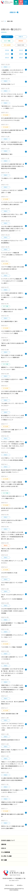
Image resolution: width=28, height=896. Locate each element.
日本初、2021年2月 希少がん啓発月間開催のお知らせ (12, 702)
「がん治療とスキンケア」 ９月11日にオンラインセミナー (12, 404)
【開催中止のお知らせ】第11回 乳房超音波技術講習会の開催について (12, 803)
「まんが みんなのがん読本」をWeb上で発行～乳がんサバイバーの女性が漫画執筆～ (12, 597)
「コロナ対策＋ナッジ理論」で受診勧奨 (11, 647)
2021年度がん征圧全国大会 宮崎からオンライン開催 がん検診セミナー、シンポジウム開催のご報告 (12, 296)
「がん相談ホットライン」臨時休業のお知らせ (12, 179)
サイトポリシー (20, 885)
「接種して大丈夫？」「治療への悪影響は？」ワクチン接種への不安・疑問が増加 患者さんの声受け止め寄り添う (12, 484)
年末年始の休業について (8, 84)
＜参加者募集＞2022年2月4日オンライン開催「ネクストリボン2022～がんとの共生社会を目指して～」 (12, 72)
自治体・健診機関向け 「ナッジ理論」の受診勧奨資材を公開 (12, 624)
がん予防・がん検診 (6, 856)
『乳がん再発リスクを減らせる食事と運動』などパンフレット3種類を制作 (11, 356)
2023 (21, 54)
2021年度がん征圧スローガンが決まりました (12, 583)
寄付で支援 (21, 2)
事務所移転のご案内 (6, 154)
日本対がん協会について (8, 840)
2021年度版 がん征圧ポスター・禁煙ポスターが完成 (12, 380)
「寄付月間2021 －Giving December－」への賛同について (12, 107)
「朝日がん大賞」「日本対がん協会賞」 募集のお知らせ (12, 549)
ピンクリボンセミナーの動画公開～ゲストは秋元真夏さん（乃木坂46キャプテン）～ (12, 255)
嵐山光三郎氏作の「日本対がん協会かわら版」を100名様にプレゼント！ (12, 471)
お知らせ (21, 36)
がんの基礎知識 (5, 852)
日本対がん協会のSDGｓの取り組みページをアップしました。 (12, 521)
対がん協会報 (7, 45)
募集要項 (21, 40)
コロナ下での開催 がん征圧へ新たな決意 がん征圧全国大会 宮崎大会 (12, 268)
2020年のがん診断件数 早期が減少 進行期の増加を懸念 (12, 131)
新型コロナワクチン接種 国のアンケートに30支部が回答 (12, 430)
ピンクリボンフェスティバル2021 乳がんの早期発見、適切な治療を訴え (12, 203)
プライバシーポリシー (9, 885)
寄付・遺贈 (4, 860)
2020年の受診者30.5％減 (9, 572)
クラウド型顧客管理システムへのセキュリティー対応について (12, 636)
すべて (7, 36)
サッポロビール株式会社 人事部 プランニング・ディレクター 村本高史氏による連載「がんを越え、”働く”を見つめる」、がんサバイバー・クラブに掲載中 (12, 445)
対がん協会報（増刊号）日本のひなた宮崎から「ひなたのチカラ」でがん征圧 (12, 119)
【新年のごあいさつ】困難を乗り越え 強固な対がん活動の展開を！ (12, 827)
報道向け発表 (21, 45)
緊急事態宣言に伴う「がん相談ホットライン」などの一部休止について (12, 791)
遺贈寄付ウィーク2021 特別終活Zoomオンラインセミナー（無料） (12, 368)
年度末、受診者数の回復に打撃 (9, 713)
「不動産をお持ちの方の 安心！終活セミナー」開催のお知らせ (12, 310)
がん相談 (16, 2)
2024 (7, 54)
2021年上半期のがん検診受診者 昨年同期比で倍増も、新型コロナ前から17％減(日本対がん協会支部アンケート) (12, 228)
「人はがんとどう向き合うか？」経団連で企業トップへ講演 (12, 191)
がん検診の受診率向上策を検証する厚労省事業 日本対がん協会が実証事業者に (12, 779)
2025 (21, 50)
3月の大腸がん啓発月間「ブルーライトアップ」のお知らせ (12, 658)
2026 (7, 50)
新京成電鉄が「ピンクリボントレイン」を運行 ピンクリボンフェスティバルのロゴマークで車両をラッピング (12, 417)
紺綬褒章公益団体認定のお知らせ (10, 740)
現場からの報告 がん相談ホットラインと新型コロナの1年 (12, 751)
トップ (2, 21)
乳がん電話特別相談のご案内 (9, 321)
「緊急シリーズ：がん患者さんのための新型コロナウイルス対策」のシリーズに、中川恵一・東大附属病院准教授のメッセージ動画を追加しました (12, 765)
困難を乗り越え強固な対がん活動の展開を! (12, 815)
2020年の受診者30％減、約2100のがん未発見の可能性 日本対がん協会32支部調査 (12, 611)
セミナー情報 (7, 40)
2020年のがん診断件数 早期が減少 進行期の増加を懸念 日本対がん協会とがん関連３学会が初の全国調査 (12, 166)
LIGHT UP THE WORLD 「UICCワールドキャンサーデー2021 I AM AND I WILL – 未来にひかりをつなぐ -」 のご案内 (12, 727)
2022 (7, 57)
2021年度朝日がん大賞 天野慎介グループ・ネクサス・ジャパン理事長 (12, 332)
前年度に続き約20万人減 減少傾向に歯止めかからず (12, 509)
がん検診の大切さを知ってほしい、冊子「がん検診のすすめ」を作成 (12, 215)
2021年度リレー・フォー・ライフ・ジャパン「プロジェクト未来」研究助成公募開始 (12, 459)
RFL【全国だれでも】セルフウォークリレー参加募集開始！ (12, 241)
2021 (21, 57)
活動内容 (3, 844)
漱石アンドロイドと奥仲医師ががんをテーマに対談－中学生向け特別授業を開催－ (12, 143)
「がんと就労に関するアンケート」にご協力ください (12, 562)
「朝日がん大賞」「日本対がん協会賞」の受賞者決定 (12, 344)
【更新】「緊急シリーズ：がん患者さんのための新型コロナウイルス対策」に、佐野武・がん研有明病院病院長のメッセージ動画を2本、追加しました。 (12, 688)
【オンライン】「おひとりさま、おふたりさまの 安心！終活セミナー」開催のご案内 (12, 95)
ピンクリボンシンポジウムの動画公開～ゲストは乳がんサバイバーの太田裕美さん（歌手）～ (12, 281)
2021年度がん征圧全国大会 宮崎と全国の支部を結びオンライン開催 (12, 392)
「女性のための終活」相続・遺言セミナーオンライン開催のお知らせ (12, 497)
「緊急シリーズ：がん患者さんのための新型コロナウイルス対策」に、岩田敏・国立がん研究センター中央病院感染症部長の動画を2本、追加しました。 (12, 535)
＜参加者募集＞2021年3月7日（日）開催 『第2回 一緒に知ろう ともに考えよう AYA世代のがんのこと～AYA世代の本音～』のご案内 (12, 672)
